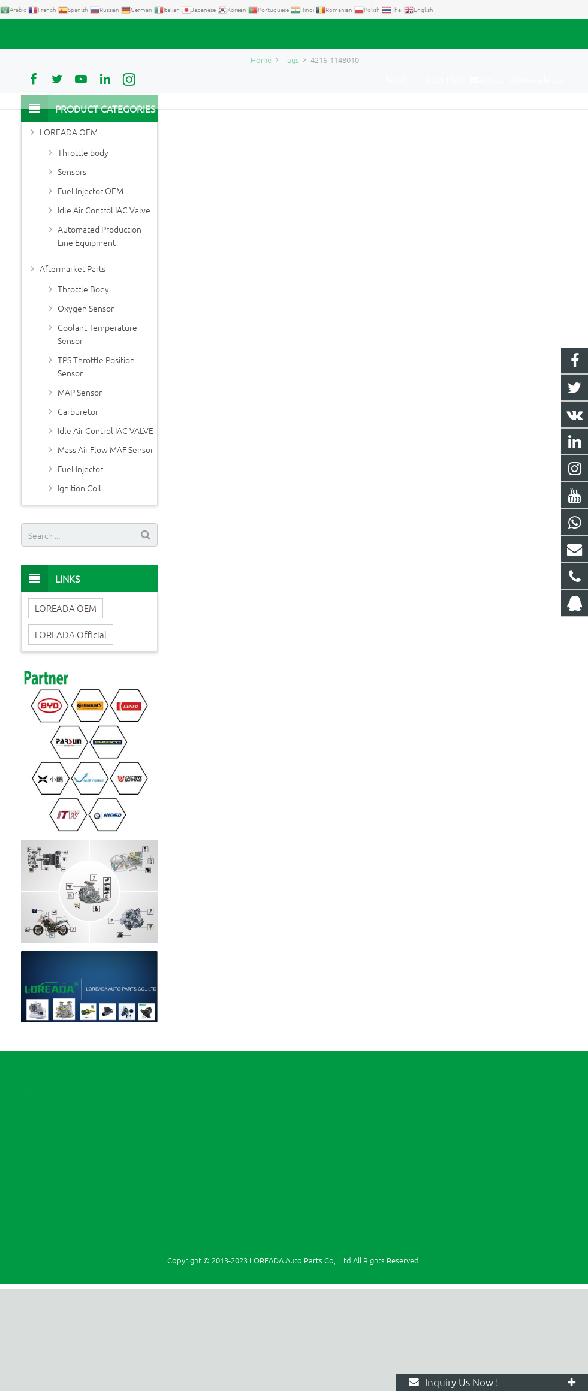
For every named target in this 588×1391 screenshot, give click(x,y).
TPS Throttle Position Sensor (96, 468)
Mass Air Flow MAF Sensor (105, 552)
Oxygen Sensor (86, 411)
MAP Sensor (80, 494)
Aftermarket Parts (72, 371)
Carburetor (78, 514)
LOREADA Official (71, 737)
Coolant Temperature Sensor (97, 436)
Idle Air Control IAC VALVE (105, 533)
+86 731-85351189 (63, 34)
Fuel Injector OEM (90, 293)
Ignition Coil (79, 590)
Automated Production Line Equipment (99, 338)
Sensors (72, 274)
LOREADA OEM (69, 234)
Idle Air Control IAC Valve (104, 312)
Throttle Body (83, 391)
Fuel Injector (80, 571)
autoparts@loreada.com (157, 34)
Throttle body (83, 255)
